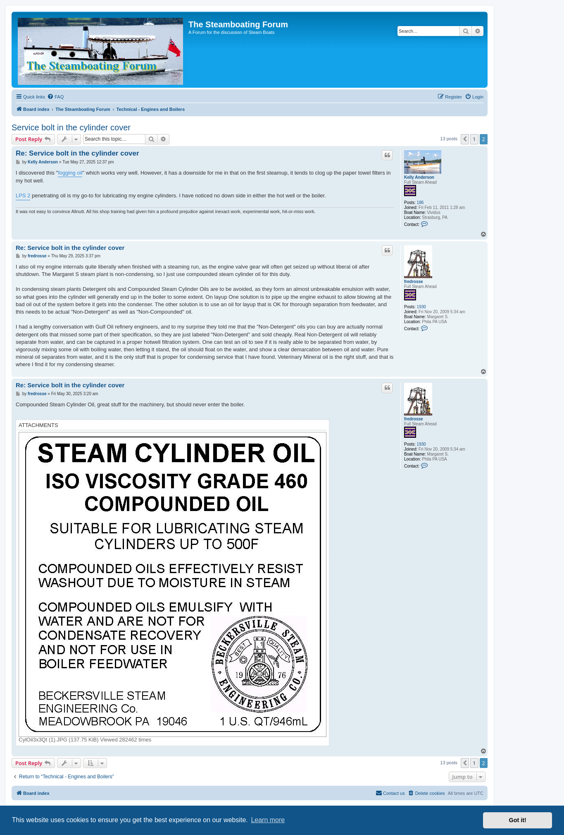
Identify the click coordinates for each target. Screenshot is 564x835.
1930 (421, 307)
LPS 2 (23, 195)
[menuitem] (55, 97)
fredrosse (413, 281)
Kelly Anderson (419, 177)
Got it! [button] (517, 820)
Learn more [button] (268, 819)
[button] (465, 139)
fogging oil (70, 173)
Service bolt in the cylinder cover (71, 127)
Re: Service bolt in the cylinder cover (77, 153)
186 (420, 202)
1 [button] (474, 139)
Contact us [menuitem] (390, 793)
